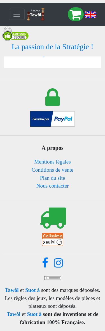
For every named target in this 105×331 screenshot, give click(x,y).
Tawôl (11, 290)
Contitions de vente (52, 170)
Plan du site (52, 178)
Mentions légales (52, 162)
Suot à (32, 290)
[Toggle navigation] (17, 14)
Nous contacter (52, 186)
